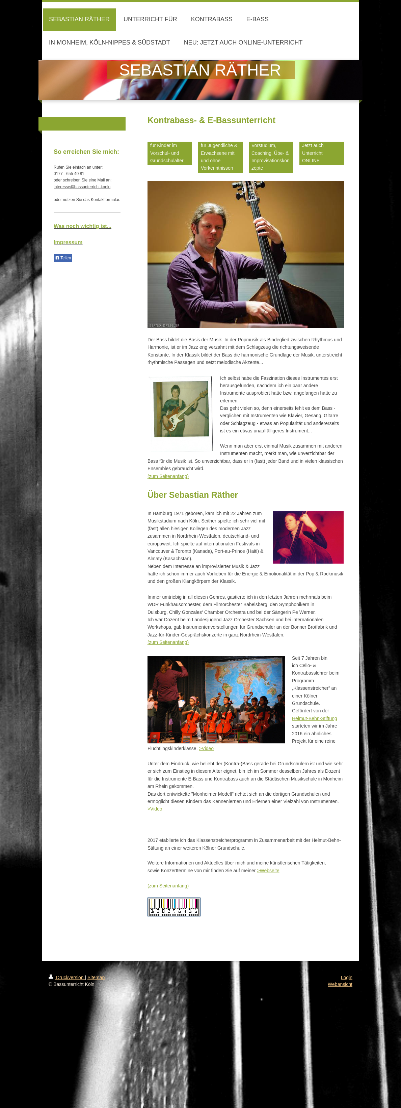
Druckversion (67, 977)
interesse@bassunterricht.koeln (82, 186)
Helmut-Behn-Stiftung (314, 718)
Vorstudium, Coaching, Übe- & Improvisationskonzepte (270, 157)
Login (346, 977)
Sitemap (96, 977)
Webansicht (340, 984)
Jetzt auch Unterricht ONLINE (313, 153)
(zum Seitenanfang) (168, 476)
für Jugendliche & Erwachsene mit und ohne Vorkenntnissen (219, 157)
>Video (206, 748)
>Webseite (268, 870)
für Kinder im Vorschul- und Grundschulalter (167, 153)
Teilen (63, 258)
